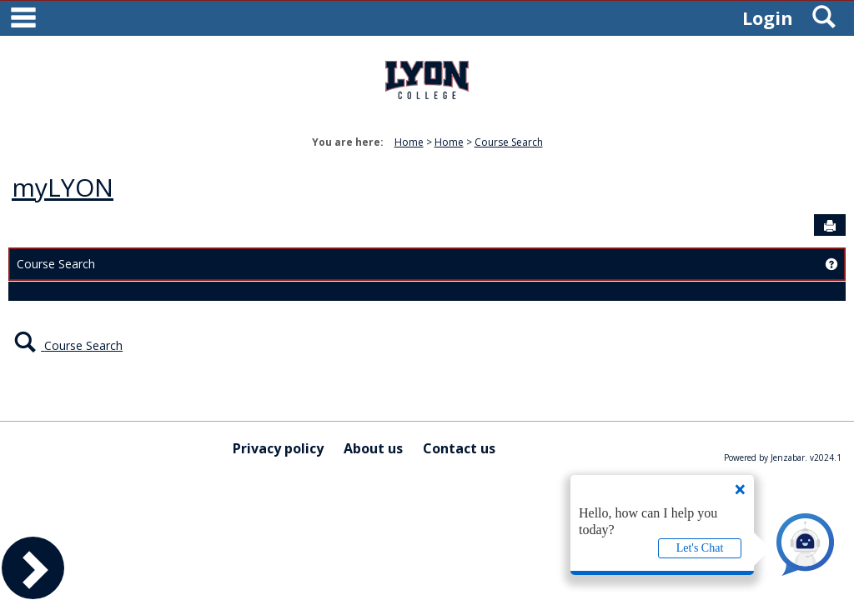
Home (409, 142)
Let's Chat (700, 548)
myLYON (62, 187)
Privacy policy (278, 448)
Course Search (509, 142)
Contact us (459, 448)
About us (373, 448)
